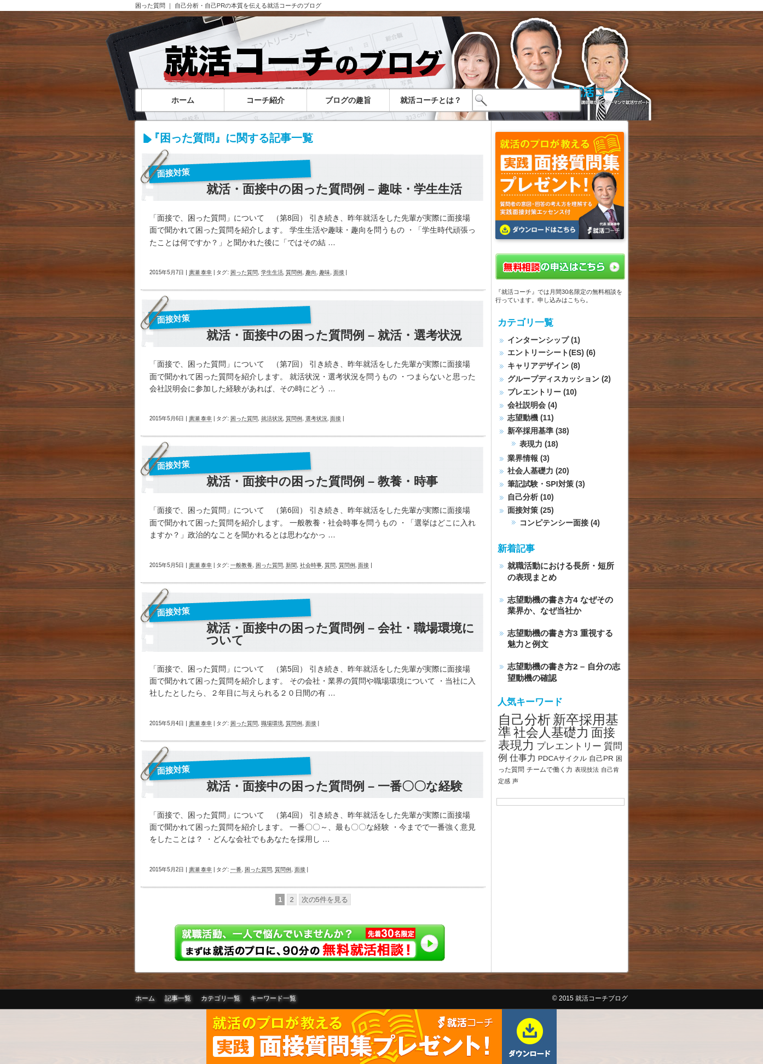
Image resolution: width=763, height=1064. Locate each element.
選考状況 (316, 418)
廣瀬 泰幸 (200, 272)
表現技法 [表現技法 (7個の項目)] (587, 769)
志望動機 (522, 417)
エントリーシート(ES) (545, 352)
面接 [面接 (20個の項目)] (603, 732)
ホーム (182, 100)
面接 (338, 272)
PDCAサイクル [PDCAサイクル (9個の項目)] (562, 758)
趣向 (310, 272)
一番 (235, 869)
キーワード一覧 (273, 998)
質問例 (294, 272)
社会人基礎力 (530, 470)
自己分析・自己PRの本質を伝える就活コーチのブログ (248, 5)
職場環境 (272, 723)
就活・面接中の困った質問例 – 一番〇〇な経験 (334, 786)
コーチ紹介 (265, 100)
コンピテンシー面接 (553, 522)
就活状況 (272, 418)
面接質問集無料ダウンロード (381, 1036)
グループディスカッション (553, 378)
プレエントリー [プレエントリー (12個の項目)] (569, 746)
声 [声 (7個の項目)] (515, 781)
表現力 (530, 444)
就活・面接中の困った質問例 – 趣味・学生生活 (334, 189)
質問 (330, 565)
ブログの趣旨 (348, 100)
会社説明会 (526, 405)
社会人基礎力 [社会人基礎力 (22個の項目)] (551, 732)
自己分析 (522, 497)
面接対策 (173, 172)
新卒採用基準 (530, 430)
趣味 (324, 272)
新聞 (291, 565)
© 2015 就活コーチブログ (590, 998)
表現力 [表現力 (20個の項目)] (516, 745)
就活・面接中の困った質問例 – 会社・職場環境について (340, 634)
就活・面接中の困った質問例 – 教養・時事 (322, 482)
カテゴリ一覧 (220, 998)
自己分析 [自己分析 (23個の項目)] (524, 719)
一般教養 (241, 565)
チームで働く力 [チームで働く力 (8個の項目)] (550, 769)
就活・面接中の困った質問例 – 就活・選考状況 (334, 335)
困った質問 (150, 5)
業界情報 (522, 458)
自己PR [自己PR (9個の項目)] (601, 758)
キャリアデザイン (538, 365)
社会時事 (311, 565)
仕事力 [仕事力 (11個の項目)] (523, 757)
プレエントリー (534, 392)
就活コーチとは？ (430, 100)
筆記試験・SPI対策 (540, 483)
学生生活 (272, 272)
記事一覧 (178, 998)
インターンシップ (538, 340)
